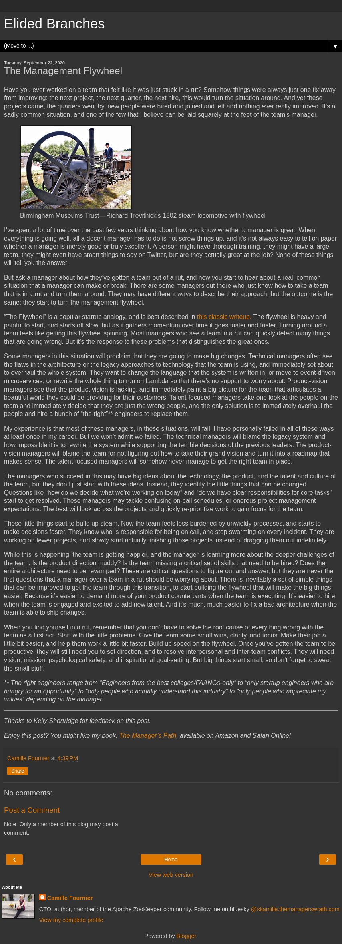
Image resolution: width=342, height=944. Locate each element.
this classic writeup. (223, 316)
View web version (171, 875)
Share (17, 771)
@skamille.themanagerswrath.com (295, 909)
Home (171, 859)
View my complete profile (71, 920)
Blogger (186, 936)
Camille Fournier (70, 898)
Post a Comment (32, 810)
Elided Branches (54, 23)
